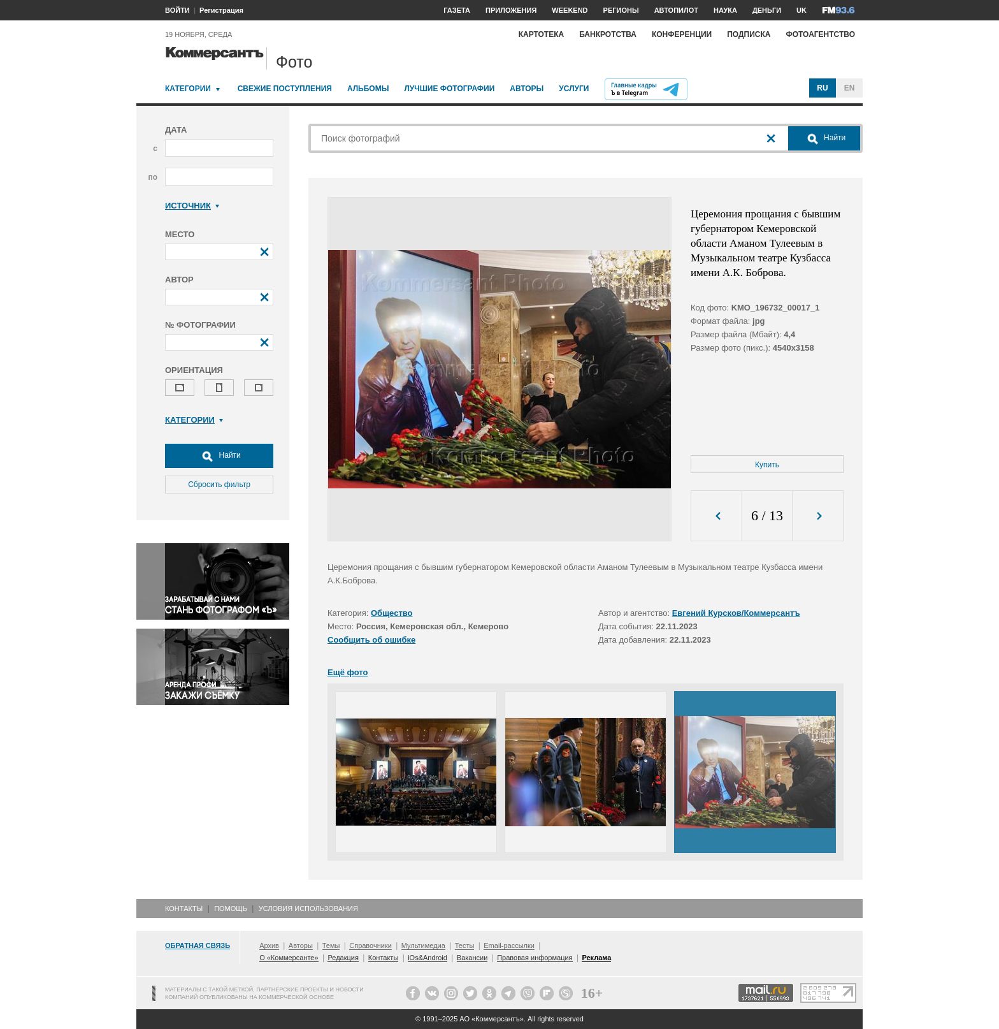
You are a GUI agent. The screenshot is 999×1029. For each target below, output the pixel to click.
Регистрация (221, 10)
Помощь (230, 908)
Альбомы (368, 88)
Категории (188, 88)
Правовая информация (534, 957)
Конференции (682, 34)
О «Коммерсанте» (288, 957)
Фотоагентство (820, 34)
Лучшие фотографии (449, 88)
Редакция (342, 957)
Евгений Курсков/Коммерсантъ (736, 613)
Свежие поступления (285, 88)
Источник (192, 205)
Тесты (465, 945)
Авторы (526, 88)
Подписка (748, 34)
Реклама (596, 957)
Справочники (370, 945)
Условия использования (308, 908)
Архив (269, 945)
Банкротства (607, 34)
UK (801, 10)
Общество (392, 613)
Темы (331, 945)
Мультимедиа (423, 945)
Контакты (184, 908)
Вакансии (472, 957)
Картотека (541, 34)
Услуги (574, 88)
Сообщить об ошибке (371, 640)
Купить (767, 464)
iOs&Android (427, 957)
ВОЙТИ (177, 10)
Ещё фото (347, 672)
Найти (219, 455)
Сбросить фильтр (219, 484)
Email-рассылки (509, 945)
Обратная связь (197, 945)
